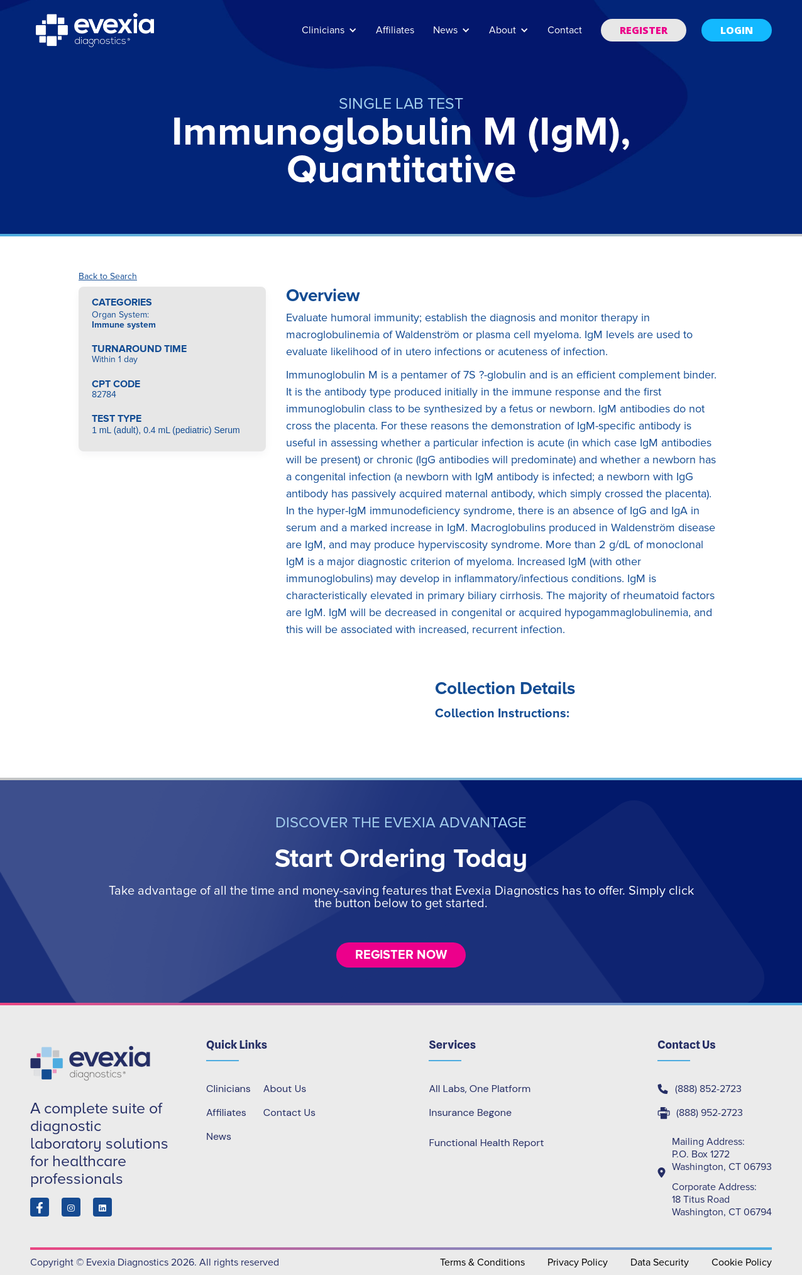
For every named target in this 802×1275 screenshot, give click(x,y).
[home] (96, 30)
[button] (329, 36)
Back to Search (108, 277)
